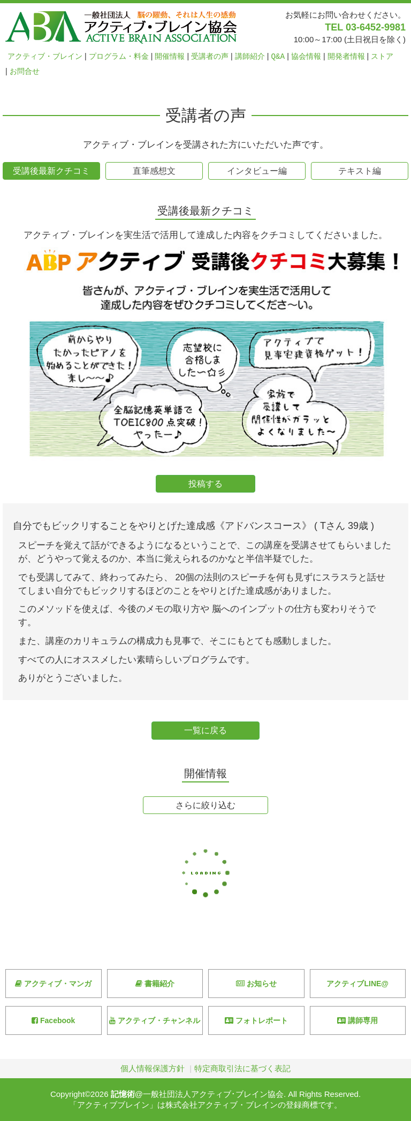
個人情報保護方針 (152, 1068)
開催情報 (170, 56)
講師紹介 (250, 56)
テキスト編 (359, 170)
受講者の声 (210, 56)
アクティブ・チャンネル (154, 1020)
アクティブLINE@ (357, 983)
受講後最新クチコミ (51, 170)
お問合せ (25, 71)
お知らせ (256, 983)
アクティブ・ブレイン (44, 56)
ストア (382, 56)
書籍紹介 (154, 983)
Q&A (278, 56)
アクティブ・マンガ (53, 983)
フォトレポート (256, 1020)
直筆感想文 (154, 170)
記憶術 (123, 1094)
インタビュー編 (257, 170)
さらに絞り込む (205, 805)
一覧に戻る (205, 730)
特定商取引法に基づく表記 (242, 1068)
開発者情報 (346, 56)
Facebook (53, 1020)
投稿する (205, 483)
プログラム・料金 (119, 56)
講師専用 (357, 1020)
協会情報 (306, 56)
